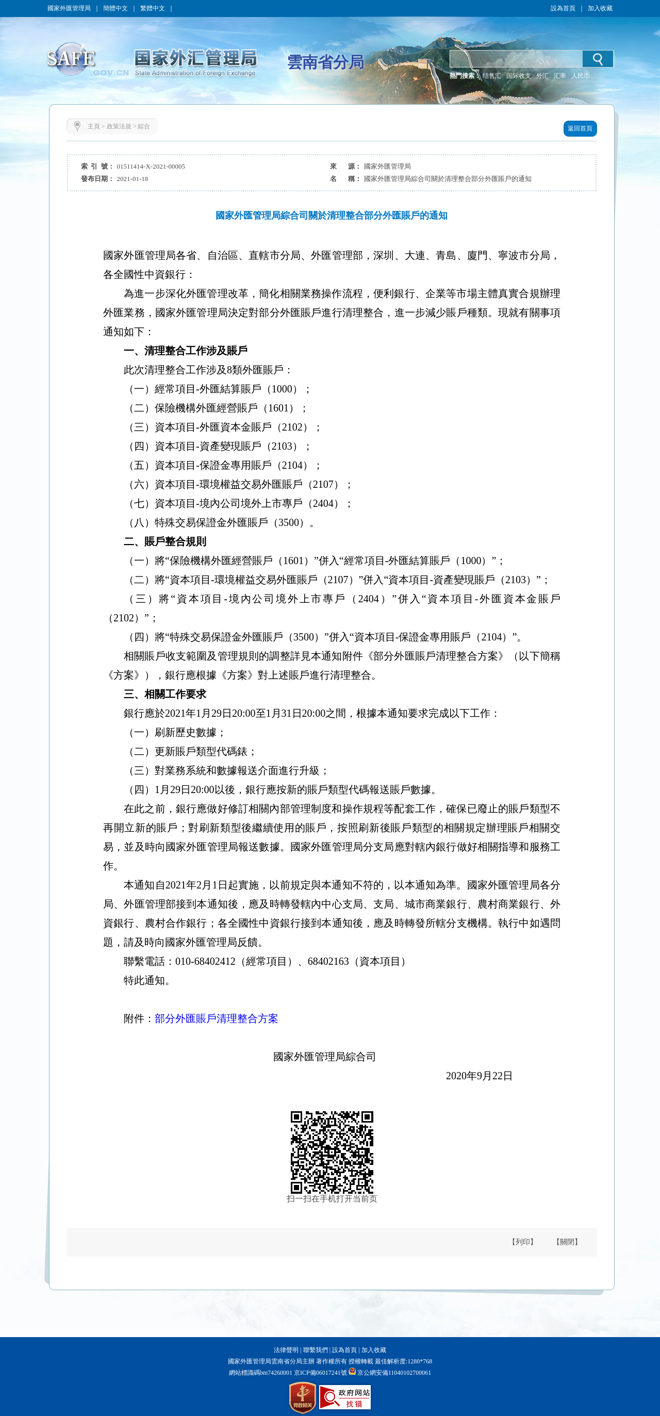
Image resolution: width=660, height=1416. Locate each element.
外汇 (542, 75)
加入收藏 (600, 8)
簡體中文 (115, 8)
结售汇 (492, 75)
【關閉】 (567, 1242)
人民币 (580, 75)
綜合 (144, 126)
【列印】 (522, 1242)
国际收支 (518, 75)
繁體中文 (152, 8)
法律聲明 (286, 1350)
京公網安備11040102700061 (394, 1372)
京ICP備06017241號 (319, 1372)
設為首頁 (563, 8)
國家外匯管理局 (69, 8)
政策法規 (119, 126)
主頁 (94, 126)
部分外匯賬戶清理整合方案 (216, 1018)
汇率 (560, 75)
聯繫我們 (315, 1350)
